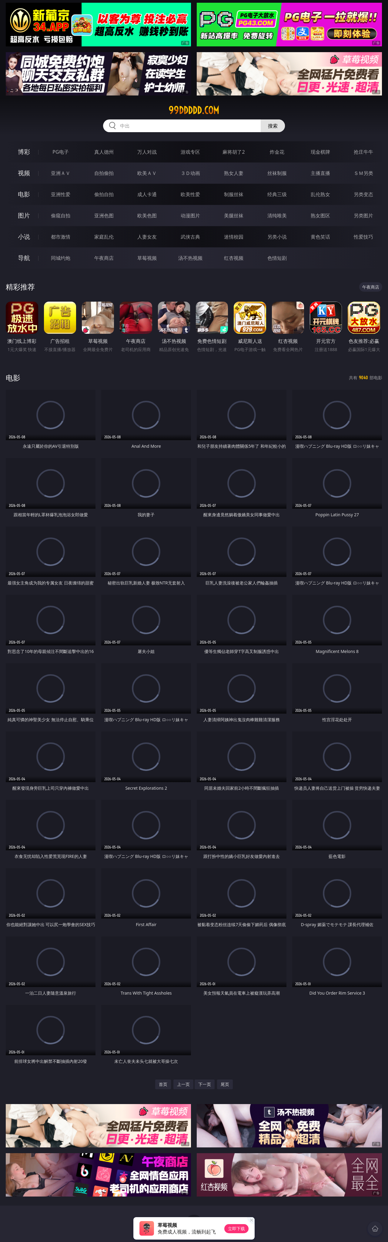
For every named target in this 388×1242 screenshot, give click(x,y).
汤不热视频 (190, 258)
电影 (24, 194)
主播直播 (320, 173)
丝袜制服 (277, 173)
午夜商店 (104, 258)
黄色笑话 (320, 236)
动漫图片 (190, 215)
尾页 (225, 1084)
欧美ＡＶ (147, 173)
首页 (163, 1084)
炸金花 (277, 152)
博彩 (24, 152)
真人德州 (104, 152)
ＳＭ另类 (363, 173)
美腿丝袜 (233, 215)
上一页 (183, 1084)
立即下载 (236, 1228)
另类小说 (277, 236)
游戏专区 (190, 152)
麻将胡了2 (233, 152)
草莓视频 (147, 258)
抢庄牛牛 (363, 152)
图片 (24, 215)
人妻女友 (147, 236)
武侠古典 (190, 236)
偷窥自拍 (60, 215)
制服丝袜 (233, 194)
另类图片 (363, 215)
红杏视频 (233, 258)
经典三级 (277, 194)
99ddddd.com (194, 110)
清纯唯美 (277, 215)
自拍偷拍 (104, 173)
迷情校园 (233, 236)
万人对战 (147, 152)
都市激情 (60, 236)
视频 (24, 173)
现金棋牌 (320, 152)
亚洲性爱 (60, 194)
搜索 (273, 125)
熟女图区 (320, 215)
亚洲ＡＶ (60, 173)
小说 (24, 237)
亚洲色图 (104, 215)
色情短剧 (277, 258)
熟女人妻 (233, 173)
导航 (24, 258)
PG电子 (60, 152)
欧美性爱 (190, 194)
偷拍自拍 (104, 194)
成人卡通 (147, 194)
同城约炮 (60, 258)
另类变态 (363, 194)
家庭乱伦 (104, 236)
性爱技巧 (363, 236)
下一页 (204, 1084)
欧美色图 (147, 215)
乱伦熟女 (320, 194)
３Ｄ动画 (190, 173)
